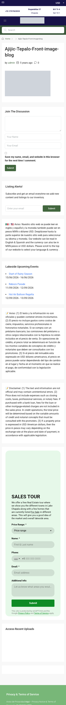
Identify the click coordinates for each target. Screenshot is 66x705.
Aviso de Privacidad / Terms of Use (33, 659)
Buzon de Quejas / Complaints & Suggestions (33, 663)
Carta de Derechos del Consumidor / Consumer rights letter (33, 674)
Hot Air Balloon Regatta (21, 294)
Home (7, 39)
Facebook (24, 632)
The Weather (40, 585)
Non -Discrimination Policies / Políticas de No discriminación (33, 685)
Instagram (41, 632)
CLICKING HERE (24, 539)
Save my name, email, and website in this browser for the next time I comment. (32, 158)
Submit (10, 168)
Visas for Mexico (42, 590)
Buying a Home (13, 580)
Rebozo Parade (17, 284)
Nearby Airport (13, 590)
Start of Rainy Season (20, 273)
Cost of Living (40, 580)
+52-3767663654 (12, 11)
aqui (38, 551)
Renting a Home (13, 585)
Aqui (27, 536)
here (16, 545)
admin (11, 62)
